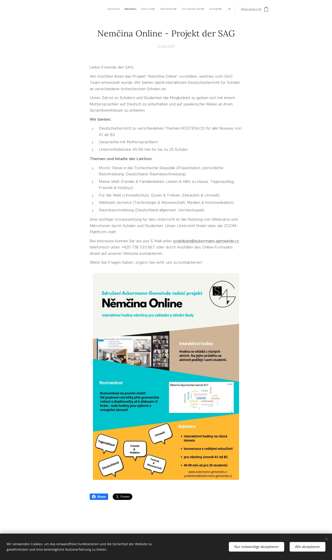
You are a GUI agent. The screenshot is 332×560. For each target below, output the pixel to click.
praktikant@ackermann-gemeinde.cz (206, 240)
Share (99, 497)
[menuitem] (176, 9)
